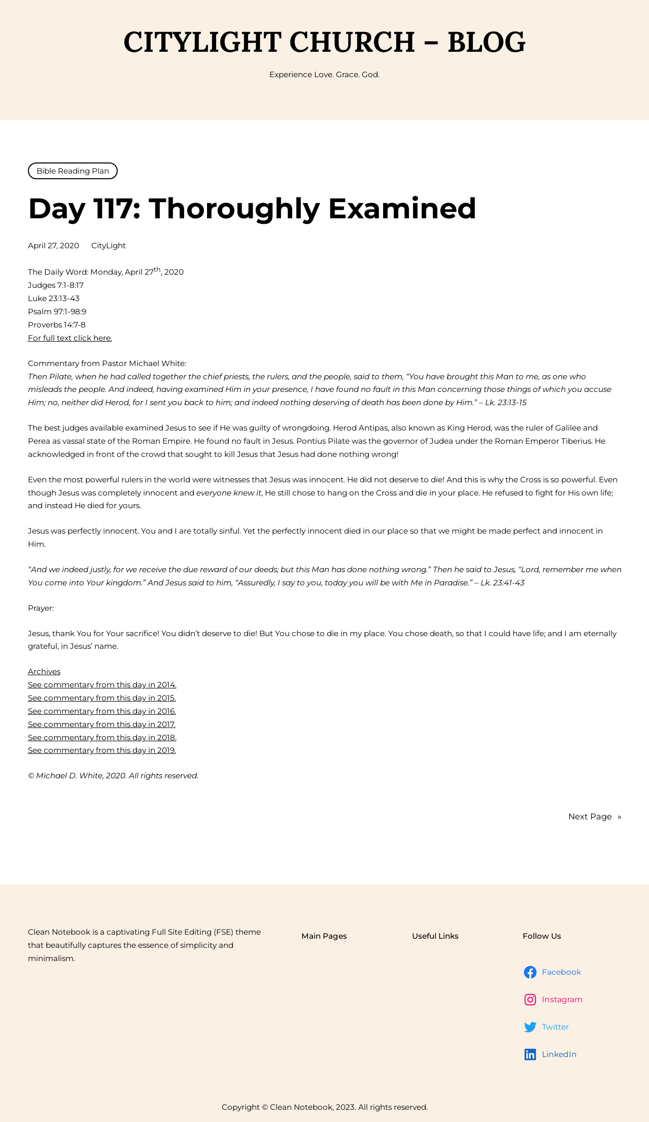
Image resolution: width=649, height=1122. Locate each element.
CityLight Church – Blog (324, 41)
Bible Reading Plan (73, 171)
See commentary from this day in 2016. (102, 711)
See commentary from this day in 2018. (102, 737)
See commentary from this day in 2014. (102, 684)
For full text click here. (70, 338)
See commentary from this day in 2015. (102, 698)
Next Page (595, 817)
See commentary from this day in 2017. (102, 724)
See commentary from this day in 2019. (102, 750)
